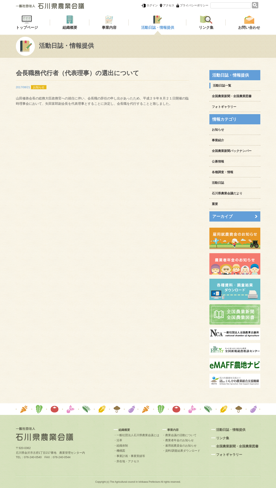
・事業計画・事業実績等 (129, 456)
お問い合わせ (249, 28)
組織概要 (70, 28)
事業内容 (109, 28)
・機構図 (119, 450)
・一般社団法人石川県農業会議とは (136, 435)
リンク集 (206, 28)
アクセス (167, 5)
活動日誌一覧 (222, 85)
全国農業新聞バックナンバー (232, 151)
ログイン (150, 5)
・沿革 (118, 440)
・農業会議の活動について (179, 435)
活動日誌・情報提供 (157, 28)
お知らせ (218, 129)
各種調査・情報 (222, 172)
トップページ (27, 28)
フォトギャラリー (224, 106)
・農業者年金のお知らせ (178, 440)
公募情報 (218, 161)
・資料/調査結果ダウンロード (181, 450)
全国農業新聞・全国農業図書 (232, 96)
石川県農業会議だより (227, 193)
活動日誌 (218, 182)
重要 (215, 204)
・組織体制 (121, 445)
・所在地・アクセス (126, 461)
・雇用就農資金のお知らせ (179, 445)
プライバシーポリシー (192, 5)
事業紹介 (218, 140)
